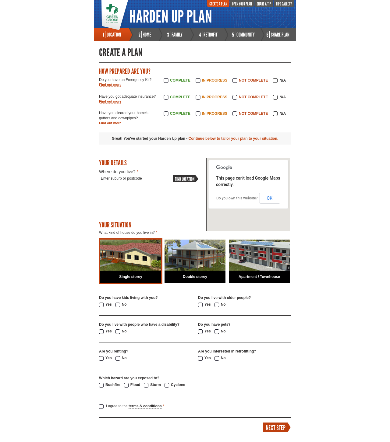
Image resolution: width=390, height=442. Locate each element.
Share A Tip (264, 3)
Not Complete (253, 80)
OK (269, 198)
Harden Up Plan (170, 15)
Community (245, 34)
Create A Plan (218, 3)
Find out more (110, 84)
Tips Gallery (284, 3)
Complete (180, 80)
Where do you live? (118, 171)
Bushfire (112, 385)
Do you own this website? (237, 198)
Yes (108, 304)
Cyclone (178, 385)
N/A (282, 80)
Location (114, 34)
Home (147, 34)
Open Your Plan (242, 3)
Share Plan (280, 34)
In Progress (214, 80)
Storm (155, 385)
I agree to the (135, 406)
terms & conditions (145, 406)
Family (177, 34)
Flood (135, 385)
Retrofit (211, 34)
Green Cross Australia (114, 15)
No (124, 304)
